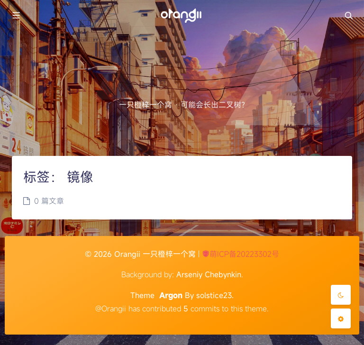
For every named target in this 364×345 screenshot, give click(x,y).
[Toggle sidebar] (16, 15)
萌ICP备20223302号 (240, 254)
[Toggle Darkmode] (341, 295)
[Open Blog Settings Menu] (341, 318)
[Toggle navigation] (348, 15)
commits (201, 308)
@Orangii (110, 308)
